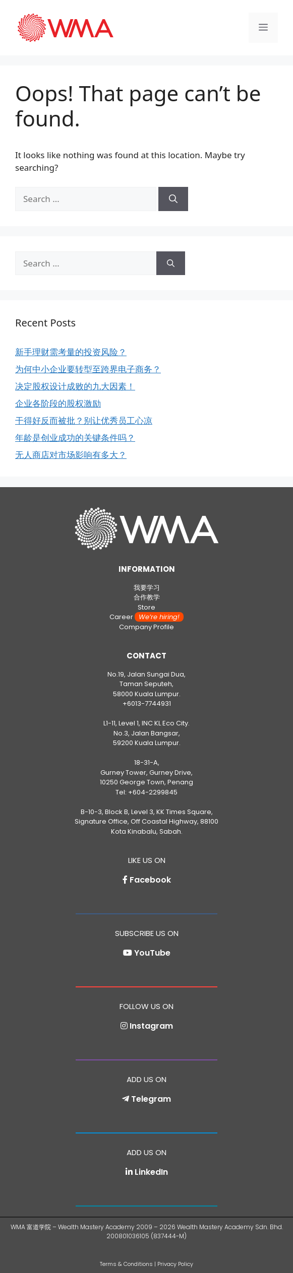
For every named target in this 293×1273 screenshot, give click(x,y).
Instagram (151, 1026)
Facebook (150, 880)
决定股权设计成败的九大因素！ (75, 386)
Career (146, 617)
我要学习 (147, 587)
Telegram (151, 1099)
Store (146, 607)
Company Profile (146, 627)
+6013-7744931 (147, 703)
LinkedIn (151, 1172)
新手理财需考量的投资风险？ (71, 352)
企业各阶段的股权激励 (58, 403)
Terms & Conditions (126, 1264)
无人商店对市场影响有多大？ (71, 454)
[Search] (173, 199)
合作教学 (147, 597)
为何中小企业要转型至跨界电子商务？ (88, 369)
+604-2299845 (153, 792)
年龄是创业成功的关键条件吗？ (75, 437)
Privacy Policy (175, 1264)
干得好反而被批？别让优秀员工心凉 (83, 420)
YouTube (152, 953)
